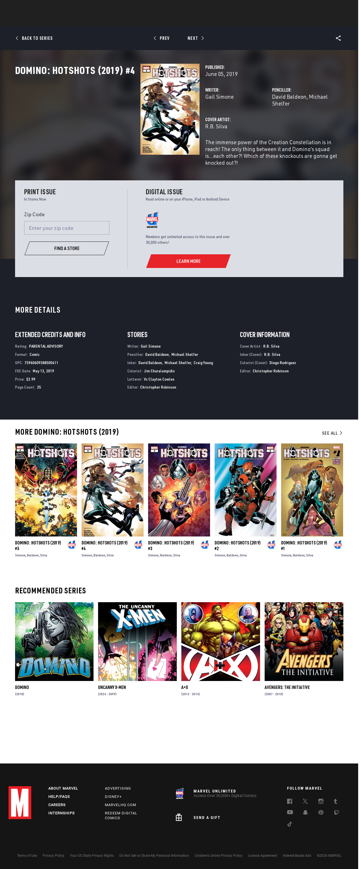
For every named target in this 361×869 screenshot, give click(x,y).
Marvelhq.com (120, 805)
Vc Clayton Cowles (159, 425)
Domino (22, 734)
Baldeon (33, 602)
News (94, 20)
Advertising (118, 788)
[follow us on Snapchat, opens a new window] (305, 813)
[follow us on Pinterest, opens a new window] (320, 813)
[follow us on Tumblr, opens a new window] (335, 802)
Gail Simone (131, 121)
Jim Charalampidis (159, 417)
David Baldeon (245, 121)
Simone (20, 602)
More (263, 20)
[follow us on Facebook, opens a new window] (289, 802)
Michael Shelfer (283, 121)
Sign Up (48, 7)
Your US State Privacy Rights (92, 856)
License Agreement (262, 856)
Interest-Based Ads (297, 856)
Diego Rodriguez (282, 409)
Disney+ (113, 796)
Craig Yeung (203, 409)
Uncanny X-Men (112, 734)
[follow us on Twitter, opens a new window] (305, 802)
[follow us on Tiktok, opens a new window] (289, 825)
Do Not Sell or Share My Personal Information (154, 856)
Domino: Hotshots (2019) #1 (304, 592)
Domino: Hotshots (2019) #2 (238, 592)
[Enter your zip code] (66, 274)
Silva (43, 602)
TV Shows (196, 20)
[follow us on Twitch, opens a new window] (336, 813)
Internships (61, 813)
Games (220, 20)
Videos (242, 20)
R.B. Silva (128, 144)
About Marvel (63, 788)
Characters (143, 20)
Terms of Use (27, 856)
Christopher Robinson (158, 433)
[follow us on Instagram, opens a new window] (320, 802)
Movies (171, 20)
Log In (29, 7)
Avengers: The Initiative (287, 734)
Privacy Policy (53, 856)
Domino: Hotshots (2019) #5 (38, 592)
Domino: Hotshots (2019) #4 (105, 592)
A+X (184, 734)
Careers (57, 805)
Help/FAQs (59, 796)
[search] (342, 7)
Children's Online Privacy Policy (218, 856)
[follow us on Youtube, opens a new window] (290, 813)
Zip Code (34, 261)
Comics (115, 20)
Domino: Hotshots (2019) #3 (171, 592)
